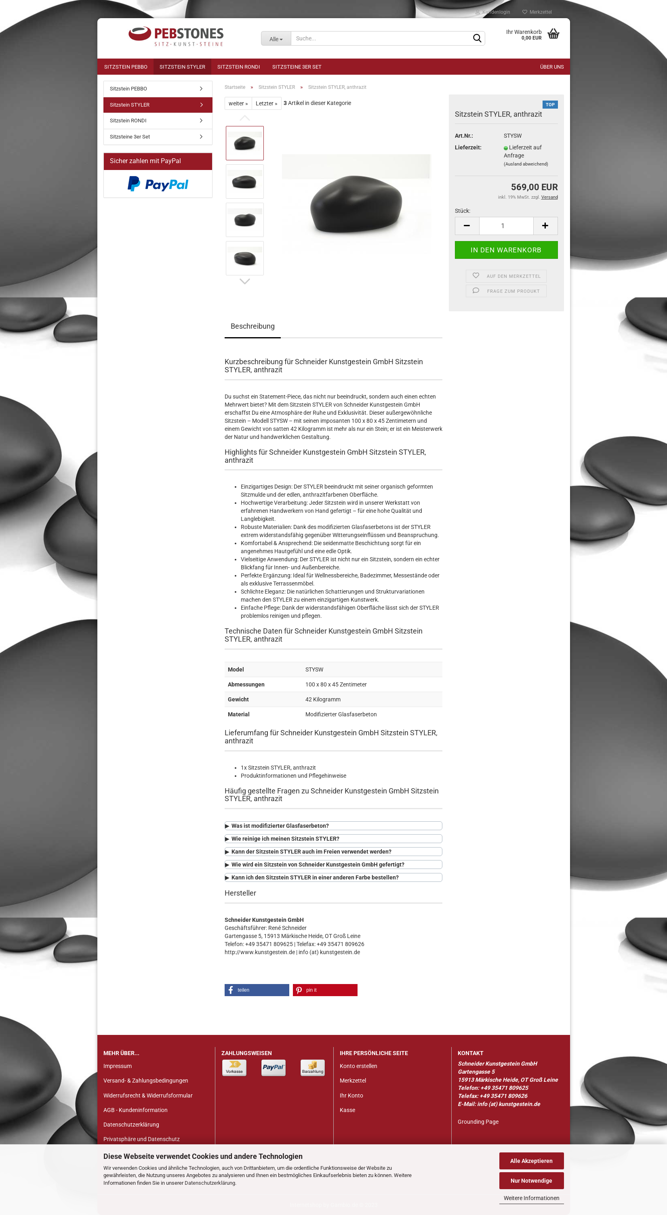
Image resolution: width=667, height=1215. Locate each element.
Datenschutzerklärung (210, 1183)
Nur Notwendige (531, 1180)
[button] (257, 990)
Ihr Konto (351, 1095)
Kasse (347, 1110)
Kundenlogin (493, 12)
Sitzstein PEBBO (125, 67)
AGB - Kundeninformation (135, 1110)
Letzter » (267, 103)
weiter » (238, 103)
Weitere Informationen (532, 1198)
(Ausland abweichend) (526, 164)
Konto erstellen (358, 1066)
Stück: (462, 211)
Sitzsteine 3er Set (297, 67)
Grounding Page (478, 1121)
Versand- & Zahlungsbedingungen (145, 1080)
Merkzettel (537, 12)
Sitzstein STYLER (182, 67)
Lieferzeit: (468, 147)
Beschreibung (253, 326)
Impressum (117, 1066)
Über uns (552, 67)
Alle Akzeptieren (531, 1161)
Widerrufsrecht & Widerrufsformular (148, 1095)
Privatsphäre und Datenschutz (141, 1139)
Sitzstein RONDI (238, 67)
